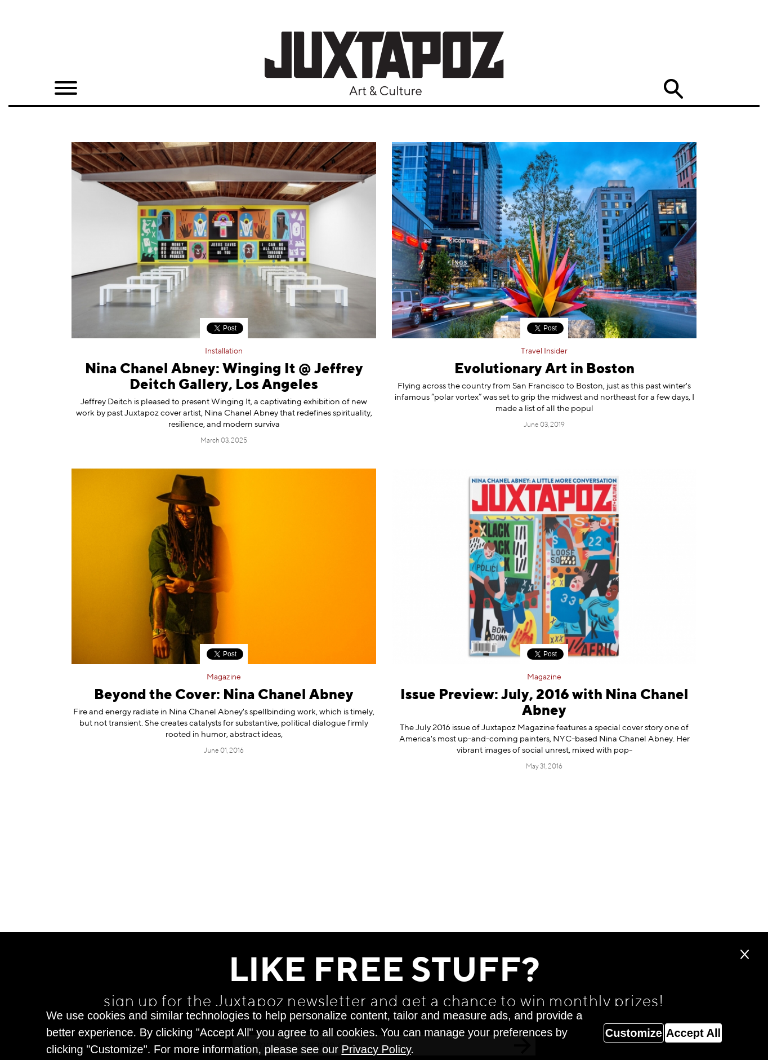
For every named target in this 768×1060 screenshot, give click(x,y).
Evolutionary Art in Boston (544, 370)
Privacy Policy (375, 1049)
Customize (633, 1033)
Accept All (693, 1033)
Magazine (224, 677)
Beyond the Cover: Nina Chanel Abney (224, 695)
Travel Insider (544, 351)
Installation (224, 351)
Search (673, 89)
